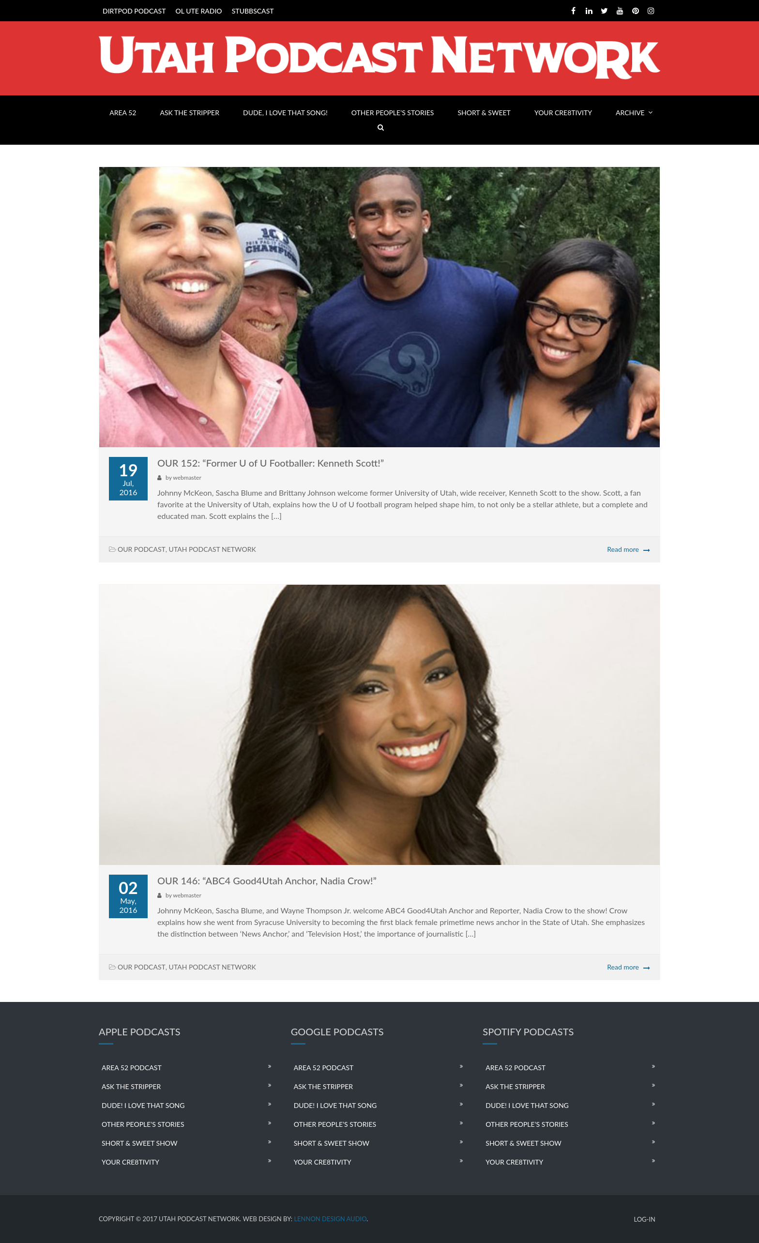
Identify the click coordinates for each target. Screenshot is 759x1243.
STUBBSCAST (253, 11)
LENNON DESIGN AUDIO (330, 1219)
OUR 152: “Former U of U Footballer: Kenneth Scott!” (270, 463)
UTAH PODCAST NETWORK (212, 549)
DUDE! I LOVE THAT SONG (143, 1105)
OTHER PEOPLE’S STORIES (392, 112)
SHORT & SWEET (483, 112)
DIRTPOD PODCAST (134, 11)
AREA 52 (122, 112)
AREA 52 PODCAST (132, 1067)
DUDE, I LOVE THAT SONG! (285, 112)
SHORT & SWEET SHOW (139, 1143)
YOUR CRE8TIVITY (563, 112)
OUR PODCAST (142, 549)
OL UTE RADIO (199, 11)
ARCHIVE (630, 112)
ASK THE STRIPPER (189, 112)
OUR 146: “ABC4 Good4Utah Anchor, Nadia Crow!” (267, 880)
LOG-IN (644, 1219)
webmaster (187, 477)
